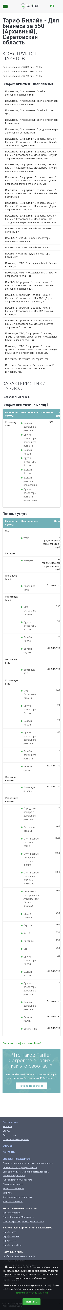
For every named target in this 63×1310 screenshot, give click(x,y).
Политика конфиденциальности (31, 1292)
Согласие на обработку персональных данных (28, 1163)
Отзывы (8, 1145)
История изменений (13, 1188)
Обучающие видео (13, 1184)
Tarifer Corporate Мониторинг (18, 1216)
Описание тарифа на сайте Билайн (22, 1043)
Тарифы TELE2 (10, 1240)
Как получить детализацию (18, 1196)
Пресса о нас (9, 1135)
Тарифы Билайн (11, 1236)
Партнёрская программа (16, 1139)
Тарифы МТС (9, 1231)
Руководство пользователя (17, 1179)
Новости (7, 1126)
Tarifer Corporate (11, 1212)
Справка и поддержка (17, 1158)
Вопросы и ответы (13, 1201)
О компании (10, 1122)
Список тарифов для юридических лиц (23, 1221)
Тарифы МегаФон (12, 1244)
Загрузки (7, 1192)
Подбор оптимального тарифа (19, 1256)
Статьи (6, 1130)
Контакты (9, 1151)
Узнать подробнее (31, 1085)
